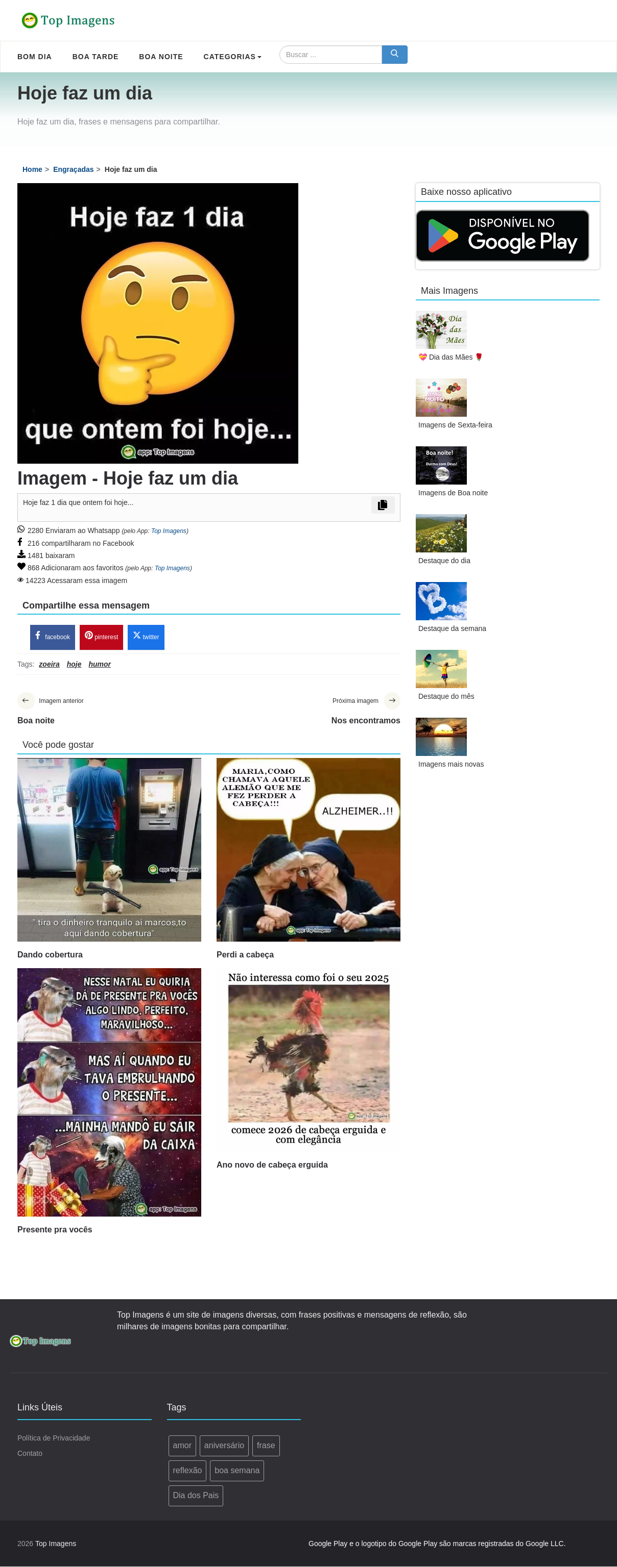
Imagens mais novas (451, 764)
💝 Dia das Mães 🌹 (450, 357)
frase (266, 1446)
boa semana (237, 1471)
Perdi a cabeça (245, 955)
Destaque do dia (444, 561)
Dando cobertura (50, 955)
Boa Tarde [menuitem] (96, 57)
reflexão (187, 1471)
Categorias (233, 57)
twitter (146, 636)
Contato (29, 1454)
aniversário (224, 1446)
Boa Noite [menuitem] (161, 57)
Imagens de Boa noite (453, 493)
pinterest (101, 636)
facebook (52, 636)
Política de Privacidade (53, 1438)
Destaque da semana (452, 628)
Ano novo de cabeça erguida (272, 1165)
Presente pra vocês (54, 1230)
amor (182, 1446)
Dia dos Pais (196, 1496)
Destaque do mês (446, 696)
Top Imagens (168, 531)
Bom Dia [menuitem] (34, 57)
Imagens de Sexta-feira (455, 425)
